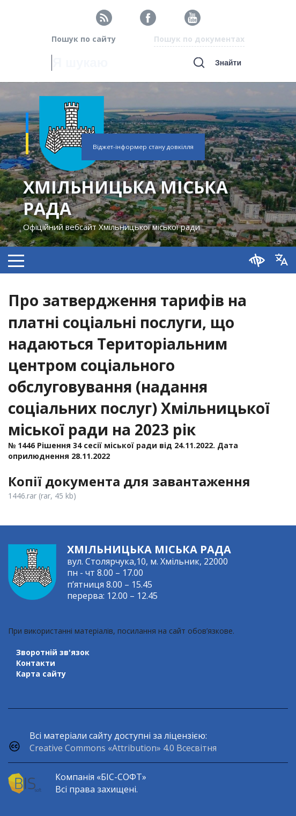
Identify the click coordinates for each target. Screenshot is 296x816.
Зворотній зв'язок (53, 652)
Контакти (35, 663)
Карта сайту (41, 674)
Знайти (228, 62)
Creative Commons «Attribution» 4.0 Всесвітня (123, 748)
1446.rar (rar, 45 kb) (42, 496)
